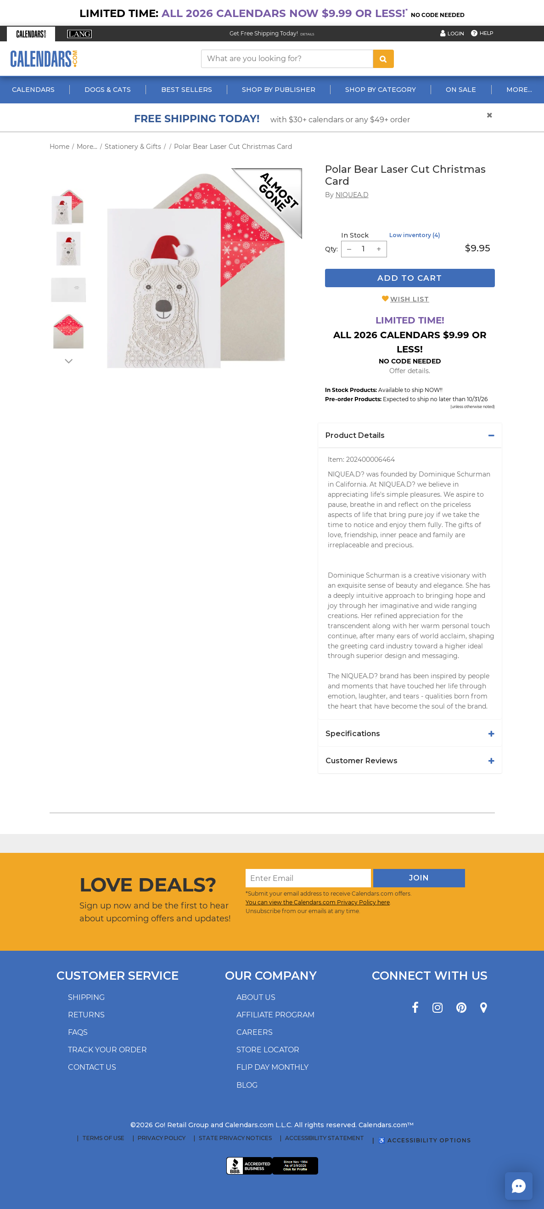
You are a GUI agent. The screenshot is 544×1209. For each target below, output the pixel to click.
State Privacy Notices (235, 1138)
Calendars (33, 89)
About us (255, 997)
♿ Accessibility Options (424, 1140)
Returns (86, 1014)
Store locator (267, 1049)
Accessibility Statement (324, 1138)
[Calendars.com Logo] (43, 58)
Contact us (92, 1067)
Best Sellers (186, 89)
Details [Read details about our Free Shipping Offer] (307, 34)
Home (59, 146)
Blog (247, 1085)
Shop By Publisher (278, 89)
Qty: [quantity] (331, 249)
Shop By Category (380, 89)
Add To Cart (409, 278)
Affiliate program (275, 1014)
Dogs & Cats (107, 89)
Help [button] (487, 33)
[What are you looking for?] (287, 59)
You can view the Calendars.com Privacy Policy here (318, 902)
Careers (254, 1032)
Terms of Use (103, 1138)
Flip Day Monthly (272, 1067)
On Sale (461, 89)
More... (519, 89)
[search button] (383, 59)
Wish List (409, 299)
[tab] (409, 435)
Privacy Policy (161, 1138)
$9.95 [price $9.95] (477, 248)
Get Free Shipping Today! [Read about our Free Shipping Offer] (264, 33)
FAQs (78, 1032)
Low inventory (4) (414, 235)
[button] (31, 34)
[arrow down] (68, 360)
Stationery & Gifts (133, 146)
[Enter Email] (308, 878)
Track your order (107, 1049)
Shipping (86, 997)
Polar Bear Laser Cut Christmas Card (233, 146)
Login (456, 33)
